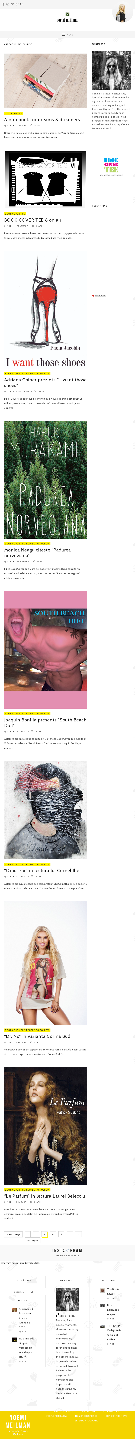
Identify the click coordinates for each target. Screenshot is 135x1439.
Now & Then (88, 1411)
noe (9, 125)
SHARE (35, 125)
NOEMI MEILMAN (18, 1422)
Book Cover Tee (15, 214)
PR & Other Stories (86, 1415)
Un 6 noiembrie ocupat (113, 1309)
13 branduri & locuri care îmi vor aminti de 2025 (26, 1318)
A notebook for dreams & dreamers (42, 119)
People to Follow (37, 373)
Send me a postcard (86, 1420)
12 (78, 1234)
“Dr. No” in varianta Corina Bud (37, 1036)
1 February (22, 226)
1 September (22, 561)
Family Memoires (63, 1411)
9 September (23, 391)
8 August (21, 1202)
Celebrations (111, 1411)
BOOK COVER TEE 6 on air (33, 220)
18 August (21, 876)
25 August (21, 731)
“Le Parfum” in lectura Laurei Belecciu (44, 1196)
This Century (13, 113)
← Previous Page (13, 1234)
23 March (21, 125)
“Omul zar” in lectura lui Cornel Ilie (41, 870)
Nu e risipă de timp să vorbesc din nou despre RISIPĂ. (26, 1347)
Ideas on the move (116, 1415)
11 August (21, 1042)
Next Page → (13, 1240)
